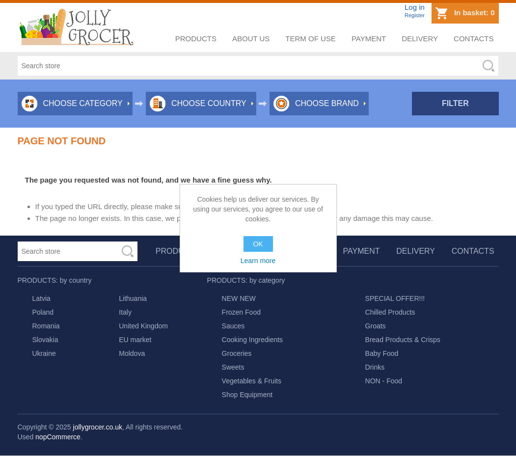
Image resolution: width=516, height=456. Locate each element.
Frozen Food (241, 312)
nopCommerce (58, 437)
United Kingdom (143, 326)
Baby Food (382, 353)
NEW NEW (239, 298)
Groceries (237, 353)
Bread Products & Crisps (402, 340)
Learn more (258, 261)
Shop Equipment (247, 395)
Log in (415, 7)
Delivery (420, 38)
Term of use (310, 38)
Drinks (375, 367)
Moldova (132, 353)
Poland (43, 312)
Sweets (233, 367)
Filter (455, 103)
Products (196, 38)
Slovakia (45, 340)
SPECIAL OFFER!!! (395, 298)
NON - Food (383, 381)
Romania (46, 326)
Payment (369, 38)
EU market (135, 340)
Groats (375, 326)
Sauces (233, 326)
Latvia (41, 298)
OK (258, 244)
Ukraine (44, 353)
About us (251, 38)
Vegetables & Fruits (251, 381)
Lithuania (133, 298)
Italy (125, 312)
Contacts (473, 38)
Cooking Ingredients (252, 340)
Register (415, 15)
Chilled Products (390, 312)
